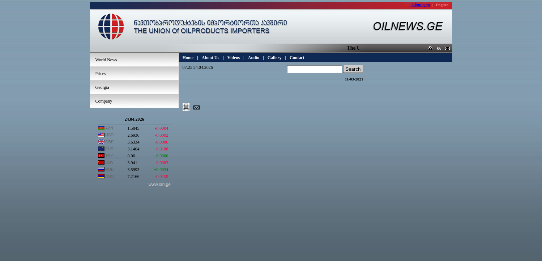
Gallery (275, 57)
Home (188, 57)
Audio (253, 57)
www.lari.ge (160, 184)
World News (106, 59)
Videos (233, 57)
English (442, 5)
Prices (100, 73)
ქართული (420, 5)
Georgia (102, 87)
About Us (210, 57)
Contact (297, 57)
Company (103, 101)
